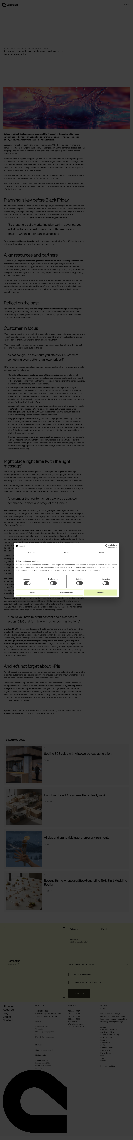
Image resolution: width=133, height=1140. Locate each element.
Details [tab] (66, 553)
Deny (32, 592)
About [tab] (101, 553)
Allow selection (66, 592)
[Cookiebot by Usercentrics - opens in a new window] (107, 546)
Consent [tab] (31, 553)
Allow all (100, 592)
